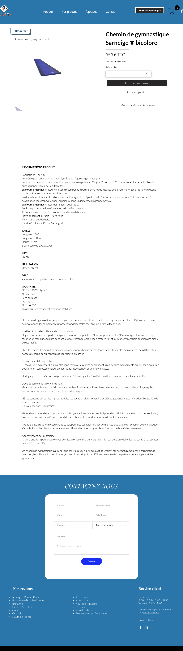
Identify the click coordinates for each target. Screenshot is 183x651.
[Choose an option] (111, 525)
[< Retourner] (20, 31)
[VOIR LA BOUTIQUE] (149, 10)
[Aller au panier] (137, 92)
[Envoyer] (91, 561)
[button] (161, 19)
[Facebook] (141, 627)
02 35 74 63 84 (151, 612)
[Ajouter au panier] (137, 83)
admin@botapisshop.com (159, 609)
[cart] (172, 11)
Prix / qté (111, 67)
